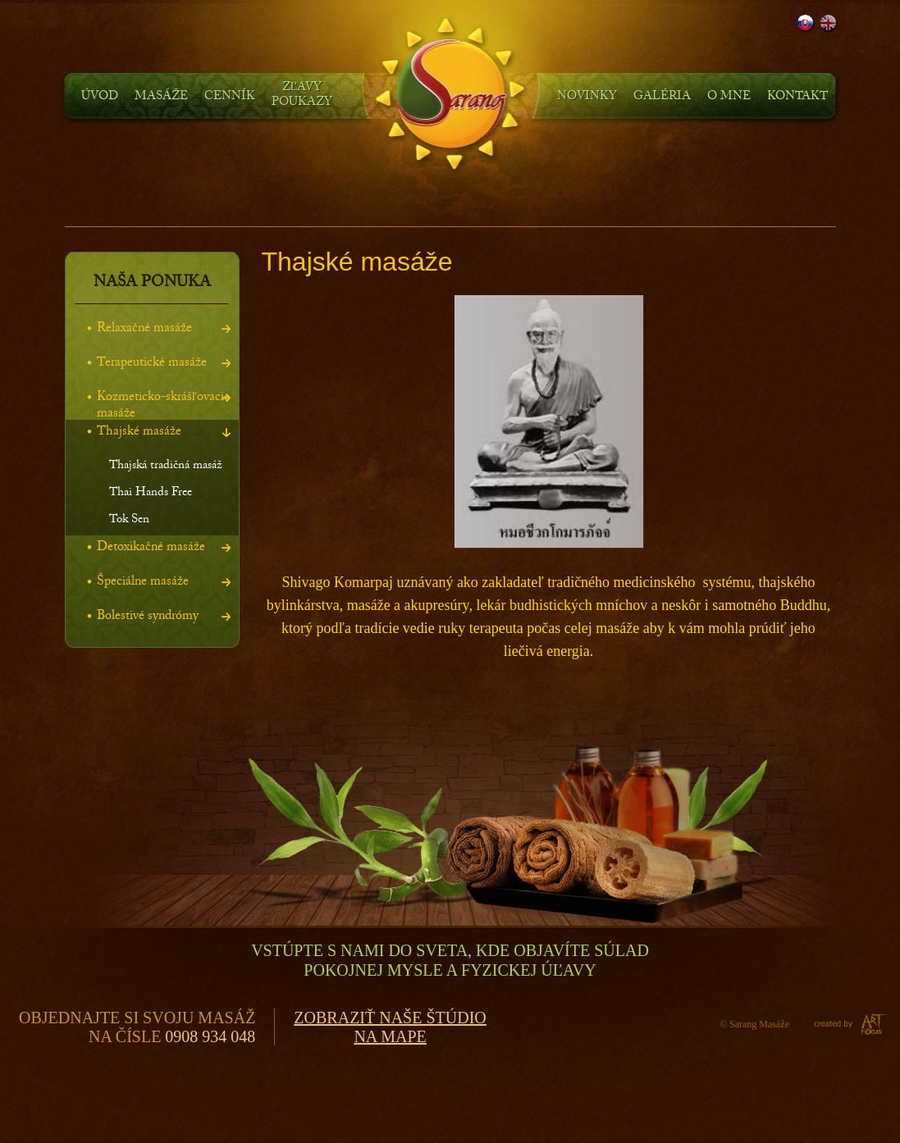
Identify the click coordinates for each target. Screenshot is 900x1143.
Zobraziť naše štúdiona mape (390, 1027)
